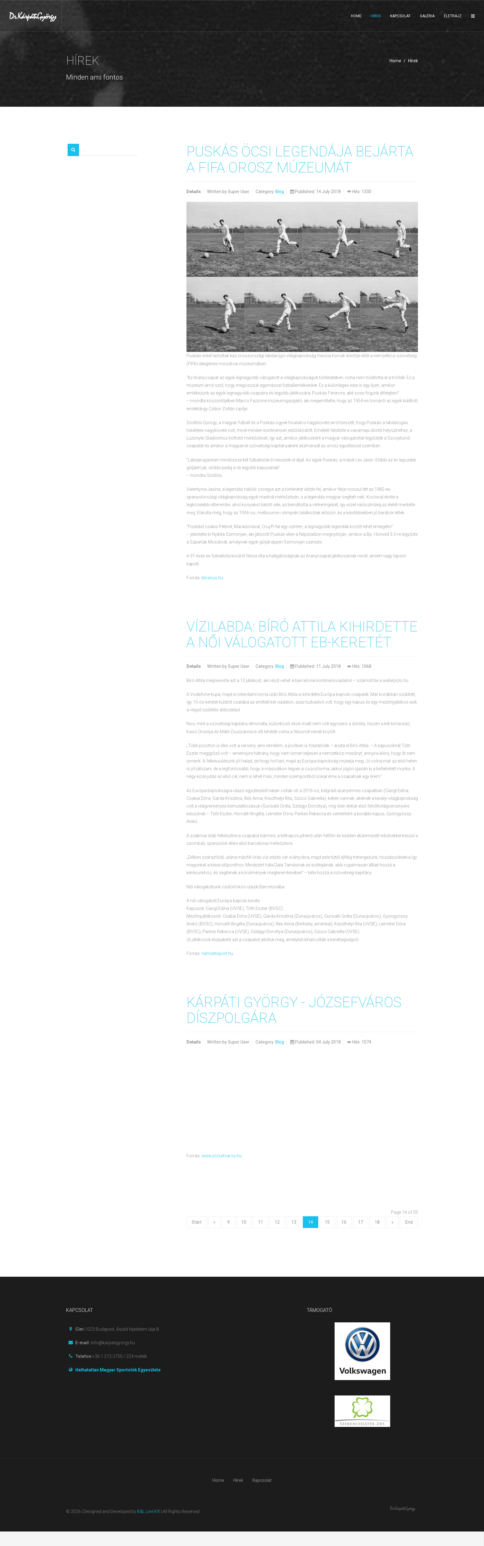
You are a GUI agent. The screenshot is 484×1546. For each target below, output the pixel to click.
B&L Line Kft (148, 1525)
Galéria (427, 16)
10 (243, 1236)
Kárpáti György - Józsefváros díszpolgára (295, 1025)
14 (310, 1236)
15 (327, 1236)
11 (260, 1236)
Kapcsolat (400, 16)
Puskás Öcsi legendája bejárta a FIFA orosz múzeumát (301, 159)
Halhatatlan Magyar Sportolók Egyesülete (118, 1384)
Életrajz (453, 16)
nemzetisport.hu (217, 968)
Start (197, 1236)
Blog (279, 191)
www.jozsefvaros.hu (222, 1170)
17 (360, 1236)
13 (293, 1236)
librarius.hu (212, 577)
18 (377, 1236)
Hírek (376, 16)
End (409, 1236)
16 (343, 1236)
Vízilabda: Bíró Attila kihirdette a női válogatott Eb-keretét (301, 642)
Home (356, 16)
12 (277, 1236)
